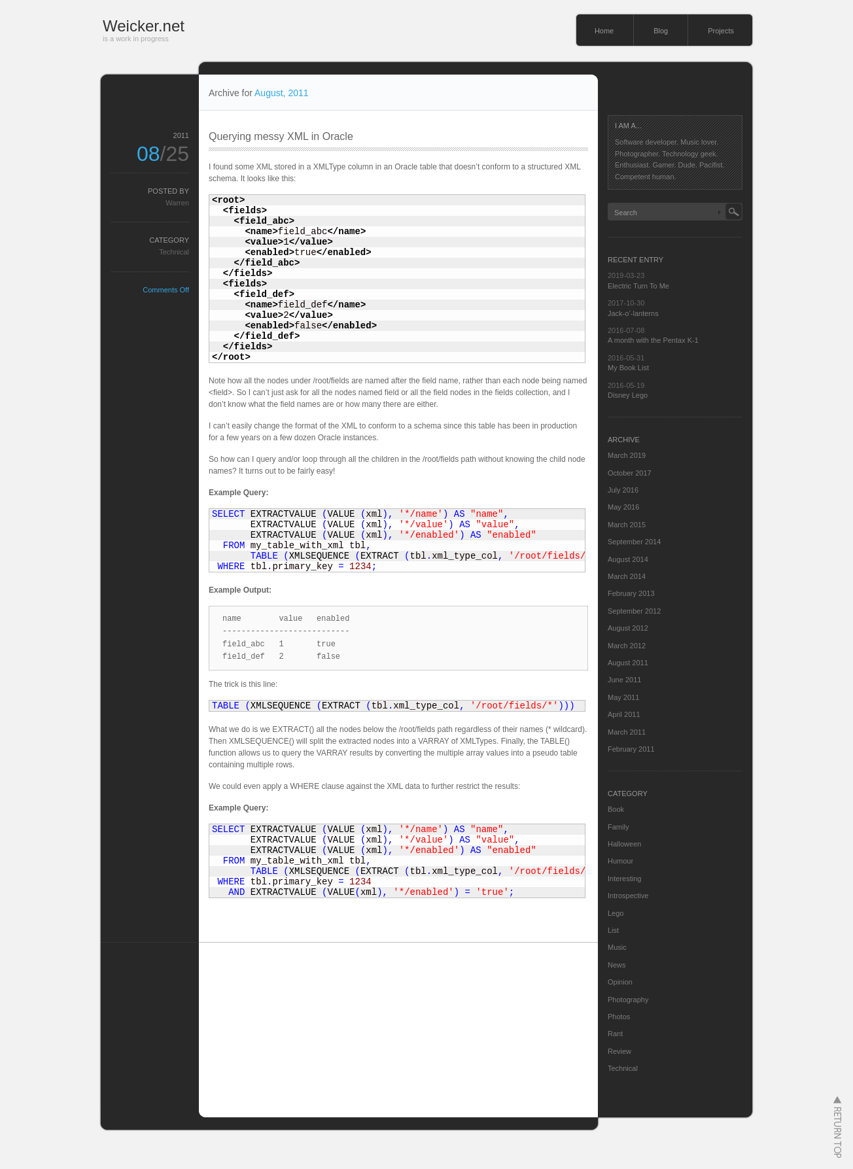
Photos (619, 1017)
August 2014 (628, 559)
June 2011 (624, 680)
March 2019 (627, 455)
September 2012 (634, 611)
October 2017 (630, 473)
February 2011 (631, 749)
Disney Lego (628, 395)
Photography (628, 999)
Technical (174, 252)
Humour (620, 861)
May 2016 (623, 507)
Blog (660, 31)
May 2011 (623, 697)
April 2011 (624, 714)
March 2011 (627, 732)
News (617, 965)
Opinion (620, 982)
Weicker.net (143, 26)
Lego (615, 913)
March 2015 (627, 525)
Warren (177, 203)
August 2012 (628, 628)
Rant (615, 1034)
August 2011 (628, 663)
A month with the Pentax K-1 (653, 340)
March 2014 (627, 576)
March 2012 (627, 646)
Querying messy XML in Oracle (281, 136)
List (613, 930)
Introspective (628, 895)
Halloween (624, 844)
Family (618, 827)
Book (616, 809)
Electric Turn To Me (638, 286)
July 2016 (623, 490)
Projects (721, 31)
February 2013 (631, 593)
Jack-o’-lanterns (633, 313)
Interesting (624, 878)
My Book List (628, 368)
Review (619, 1051)
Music (617, 947)
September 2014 (634, 542)
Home (604, 31)
